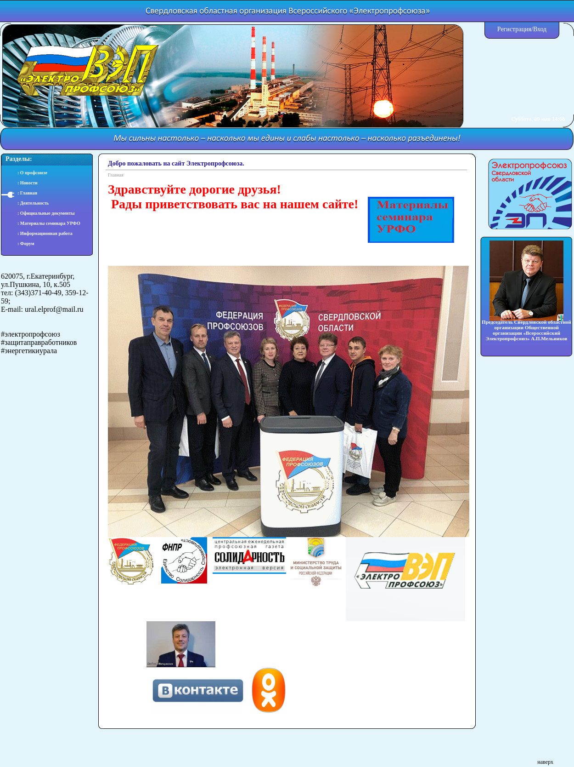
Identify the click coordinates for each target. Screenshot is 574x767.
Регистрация (514, 29)
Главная (116, 174)
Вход (539, 29)
